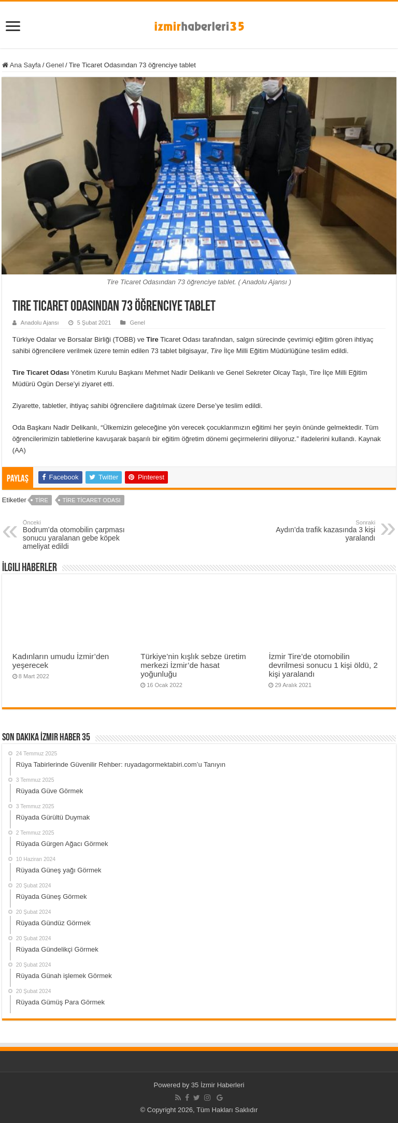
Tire (41, 500)
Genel (55, 65)
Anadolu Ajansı (40, 322)
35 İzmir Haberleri (218, 1085)
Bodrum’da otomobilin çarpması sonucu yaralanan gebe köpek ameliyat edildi (76, 534)
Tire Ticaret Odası (92, 500)
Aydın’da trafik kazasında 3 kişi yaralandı (322, 530)
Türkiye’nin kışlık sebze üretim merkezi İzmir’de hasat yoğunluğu (193, 665)
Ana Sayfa (21, 65)
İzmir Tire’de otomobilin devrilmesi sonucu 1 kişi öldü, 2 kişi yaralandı (322, 665)
